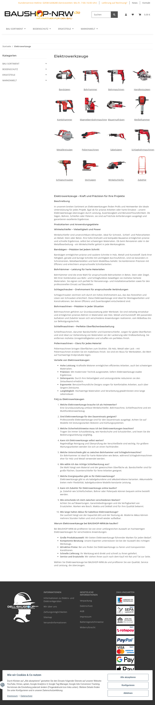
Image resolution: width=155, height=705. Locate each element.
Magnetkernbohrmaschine (93, 119)
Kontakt (146, 2)
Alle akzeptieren (127, 677)
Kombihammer (64, 119)
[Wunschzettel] (132, 14)
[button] (126, 14)
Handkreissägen (142, 89)
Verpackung (86, 600)
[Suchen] (101, 14)
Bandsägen (64, 89)
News (135, 2)
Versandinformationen (55, 622)
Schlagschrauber (64, 179)
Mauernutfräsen (116, 119)
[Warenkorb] (144, 14)
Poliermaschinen (90, 149)
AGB (82, 611)
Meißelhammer (142, 119)
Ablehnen (127, 693)
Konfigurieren (127, 685)
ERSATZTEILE (8, 74)
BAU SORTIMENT (10, 63)
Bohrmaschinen (116, 89)
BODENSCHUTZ (10, 69)
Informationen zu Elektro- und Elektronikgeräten (59, 600)
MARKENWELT (9, 80)
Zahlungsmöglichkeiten (55, 612)
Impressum (12, 696)
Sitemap (48, 617)
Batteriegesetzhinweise (92, 621)
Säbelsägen (116, 149)
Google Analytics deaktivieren (54, 701)
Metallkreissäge (65, 149)
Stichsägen (90, 179)
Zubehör (142, 179)
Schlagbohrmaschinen (143, 149)
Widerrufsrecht (87, 627)
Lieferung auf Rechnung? (114, 2)
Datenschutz (27, 696)
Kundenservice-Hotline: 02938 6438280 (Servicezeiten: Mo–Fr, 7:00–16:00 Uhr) (57, 2)
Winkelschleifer (116, 179)
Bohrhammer (90, 89)
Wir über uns (50, 606)
